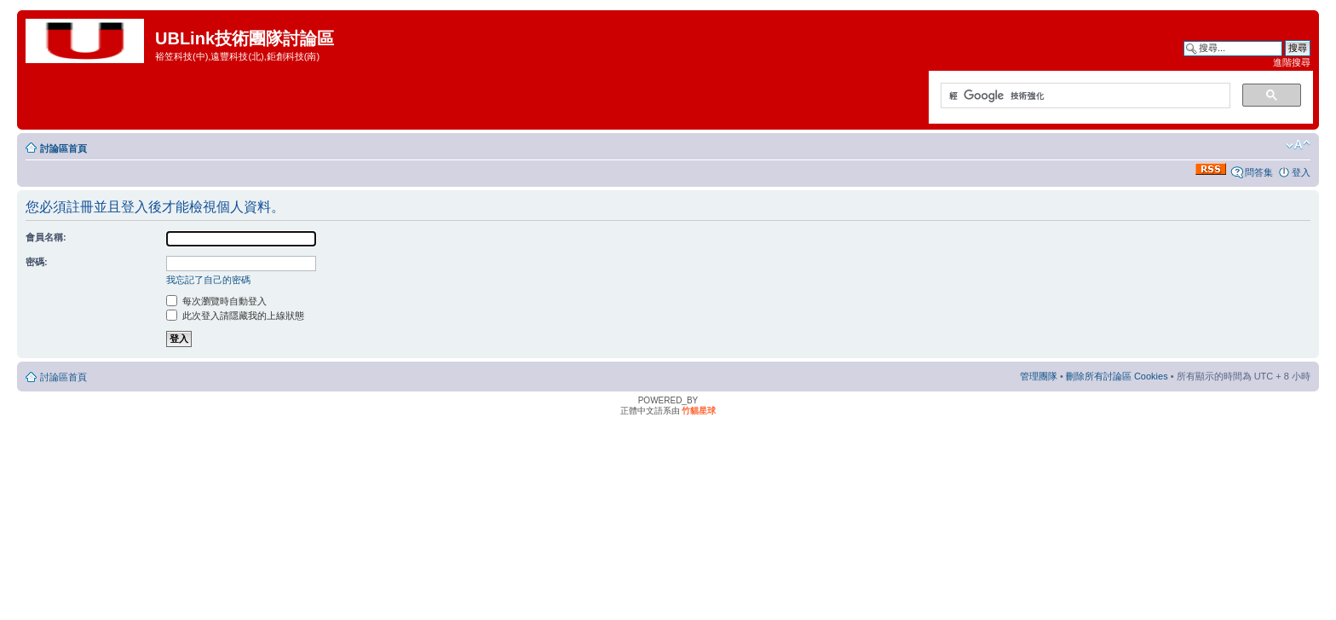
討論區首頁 (63, 148)
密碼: (37, 262)
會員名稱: (46, 237)
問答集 (1259, 172)
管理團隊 (1038, 376)
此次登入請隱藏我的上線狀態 (235, 315)
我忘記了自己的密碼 (208, 280)
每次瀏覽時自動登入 (216, 301)
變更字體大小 (1298, 145)
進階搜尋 (1291, 62)
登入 (1301, 172)
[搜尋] (1083, 96)
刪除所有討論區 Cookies (1117, 376)
